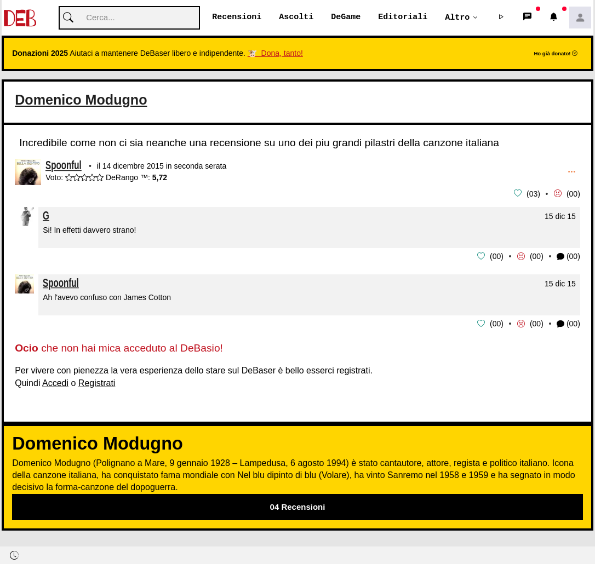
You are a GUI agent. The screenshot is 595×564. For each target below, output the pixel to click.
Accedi (55, 382)
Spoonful (63, 167)
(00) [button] (568, 256)
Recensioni (236, 17)
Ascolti (296, 17)
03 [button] (533, 193)
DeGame (346, 17)
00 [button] (573, 193)
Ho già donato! (555, 54)
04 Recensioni (297, 505)
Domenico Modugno (81, 100)
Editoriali (402, 17)
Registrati (97, 382)
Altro (457, 17)
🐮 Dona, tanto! (275, 53)
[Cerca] (129, 18)
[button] (501, 18)
